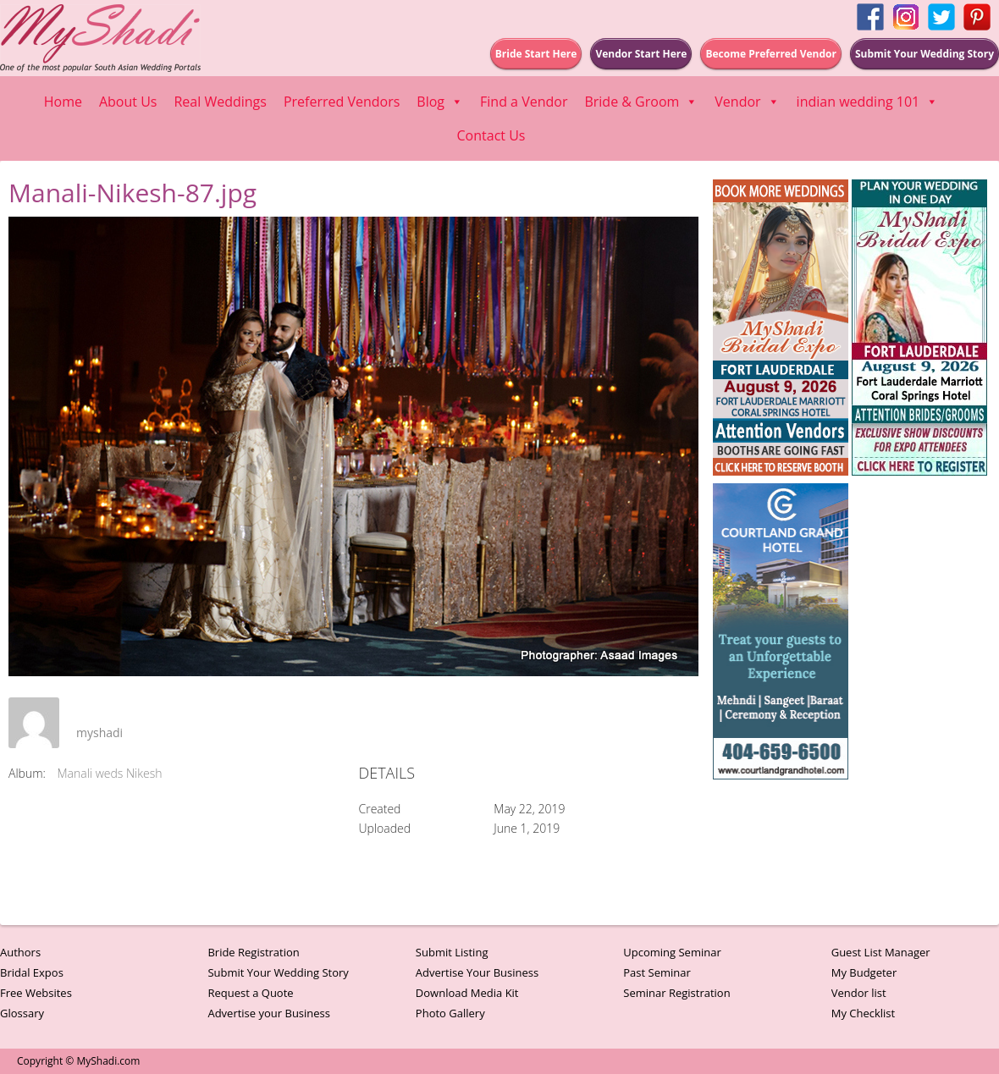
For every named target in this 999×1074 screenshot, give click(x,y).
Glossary (22, 1013)
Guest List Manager (880, 952)
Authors (20, 952)
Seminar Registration (676, 992)
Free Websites (36, 992)
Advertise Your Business (477, 972)
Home (63, 101)
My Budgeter (864, 972)
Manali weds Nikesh (110, 773)
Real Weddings (220, 101)
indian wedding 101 (868, 101)
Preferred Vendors (342, 101)
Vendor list (858, 992)
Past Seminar (657, 972)
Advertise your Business (268, 1013)
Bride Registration (253, 952)
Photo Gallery (450, 1013)
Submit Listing (452, 952)
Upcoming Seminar (671, 952)
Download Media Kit (467, 992)
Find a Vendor (523, 101)
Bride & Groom (641, 101)
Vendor (747, 101)
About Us (128, 101)
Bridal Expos (31, 972)
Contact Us (491, 135)
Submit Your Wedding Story (277, 972)
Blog (440, 101)
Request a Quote (250, 992)
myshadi (99, 732)
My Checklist (863, 1013)
